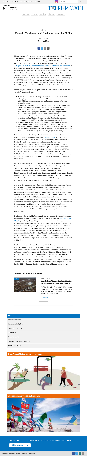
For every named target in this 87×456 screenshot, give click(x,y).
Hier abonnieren (20, 445)
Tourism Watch (6, 1)
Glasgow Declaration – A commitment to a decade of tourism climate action (42, 66)
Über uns (26, 16)
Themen (34, 16)
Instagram (56, 1)
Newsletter (60, 16)
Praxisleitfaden (49, 137)
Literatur (51, 16)
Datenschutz (32, 453)
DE (80, 1)
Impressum (24, 453)
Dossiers (43, 16)
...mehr (44, 297)
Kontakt (18, 453)
